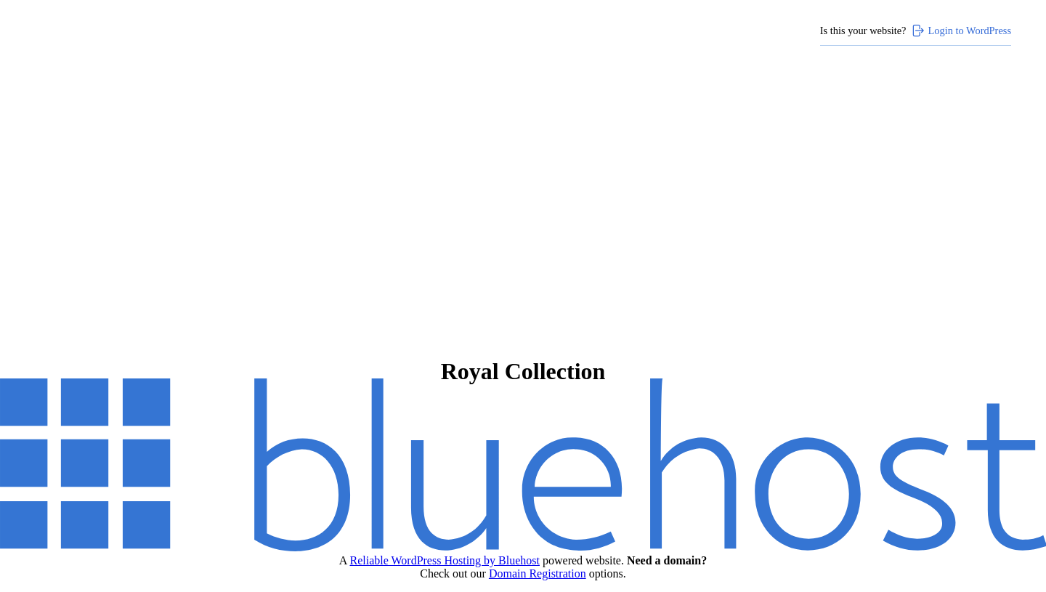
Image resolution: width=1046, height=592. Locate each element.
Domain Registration (537, 573)
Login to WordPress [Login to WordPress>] (961, 30)
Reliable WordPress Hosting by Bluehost (444, 560)
